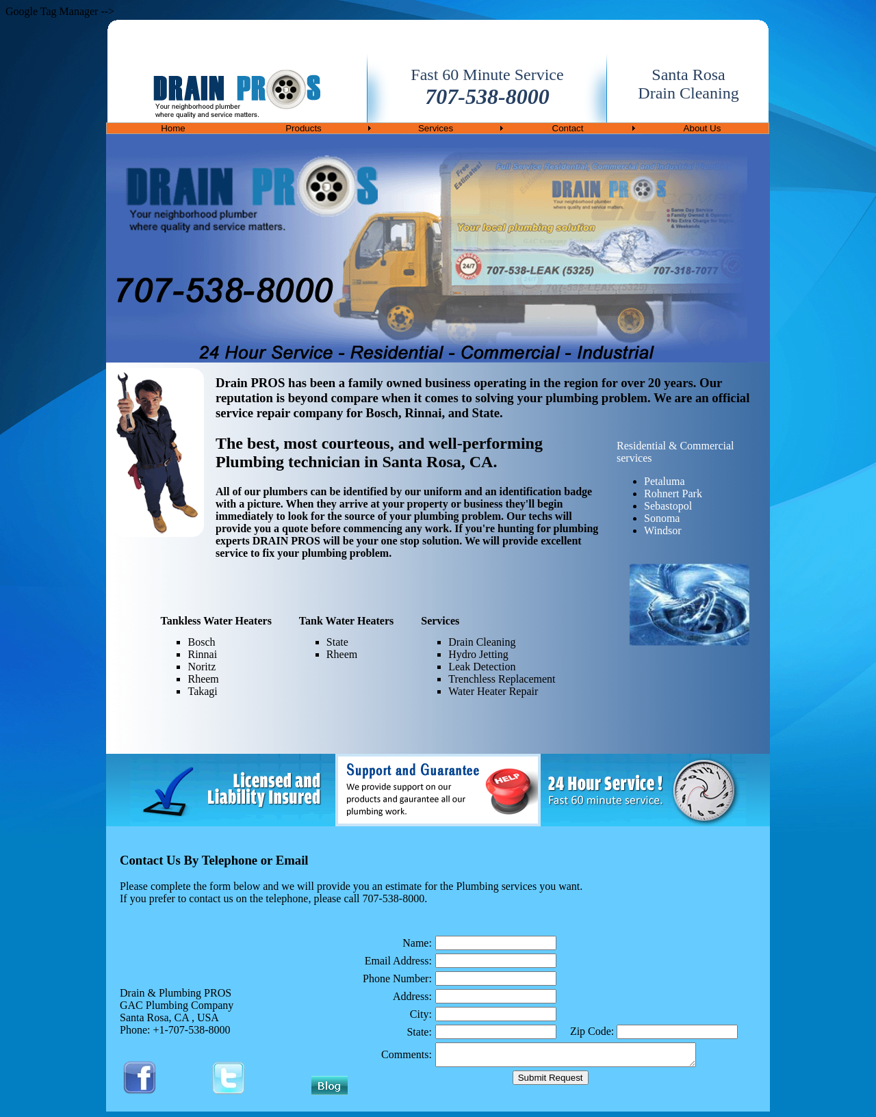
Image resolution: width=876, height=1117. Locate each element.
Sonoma (662, 518)
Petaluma (664, 481)
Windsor (662, 530)
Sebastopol (668, 506)
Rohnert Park (673, 493)
